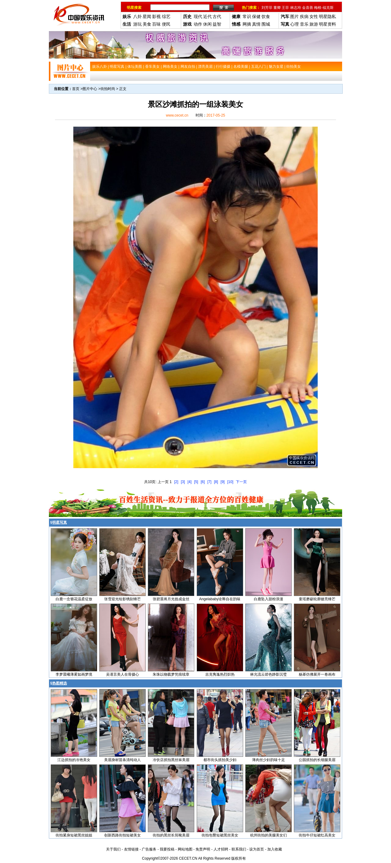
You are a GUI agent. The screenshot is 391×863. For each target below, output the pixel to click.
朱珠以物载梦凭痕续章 (171, 674)
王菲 (285, 7)
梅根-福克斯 (324, 7)
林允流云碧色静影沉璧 (268, 674)
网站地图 (185, 849)
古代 (217, 16)
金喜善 (307, 7)
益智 (217, 24)
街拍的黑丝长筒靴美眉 (171, 835)
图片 (294, 16)
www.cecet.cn (177, 115)
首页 (75, 89)
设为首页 (256, 849)
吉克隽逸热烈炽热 (220, 674)
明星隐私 (327, 16)
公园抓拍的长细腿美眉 (317, 760)
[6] (203, 482)
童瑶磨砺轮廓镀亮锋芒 (317, 599)
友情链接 (131, 849)
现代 (198, 16)
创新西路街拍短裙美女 (122, 835)
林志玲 (295, 7)
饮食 (265, 16)
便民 (166, 24)
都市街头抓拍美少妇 (219, 760)
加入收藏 (274, 849)
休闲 (207, 24)
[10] (230, 482)
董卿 (277, 7)
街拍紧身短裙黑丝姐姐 (74, 835)
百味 (156, 24)
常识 (247, 16)
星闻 (147, 16)
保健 (256, 16)
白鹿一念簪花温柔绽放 (74, 599)
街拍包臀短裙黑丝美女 (220, 835)
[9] (223, 482)
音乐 (304, 24)
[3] (183, 482)
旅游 (313, 24)
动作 (198, 24)
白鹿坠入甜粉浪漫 (268, 599)
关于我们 (113, 849)
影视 (156, 16)
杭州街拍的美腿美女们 (268, 835)
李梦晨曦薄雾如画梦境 (74, 674)
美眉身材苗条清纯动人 (122, 760)
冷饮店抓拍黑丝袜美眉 (171, 760)
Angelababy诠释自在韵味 (219, 599)
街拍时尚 (107, 89)
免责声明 (203, 849)
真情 (256, 24)
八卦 (137, 16)
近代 (207, 16)
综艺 (166, 16)
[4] (190, 482)
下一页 (241, 482)
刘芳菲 (266, 7)
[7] (209, 482)
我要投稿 (167, 849)
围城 (265, 24)
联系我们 (239, 849)
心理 (294, 24)
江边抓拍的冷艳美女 (73, 760)
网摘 (247, 24)
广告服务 (149, 849)
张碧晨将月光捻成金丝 (171, 599)
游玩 (137, 24)
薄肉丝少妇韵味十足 (268, 760)
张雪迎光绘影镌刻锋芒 (122, 599)
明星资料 (327, 24)
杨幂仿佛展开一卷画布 (317, 674)
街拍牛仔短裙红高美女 (317, 835)
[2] (176, 482)
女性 (313, 16)
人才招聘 (221, 849)
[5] (196, 482)
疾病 (304, 16)
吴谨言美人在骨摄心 (122, 674)
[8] (216, 482)
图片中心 (89, 89)
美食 (147, 24)
